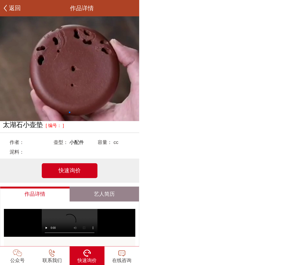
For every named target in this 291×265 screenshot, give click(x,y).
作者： (17, 142)
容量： (105, 142)
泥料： (17, 152)
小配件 (76, 142)
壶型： (61, 142)
